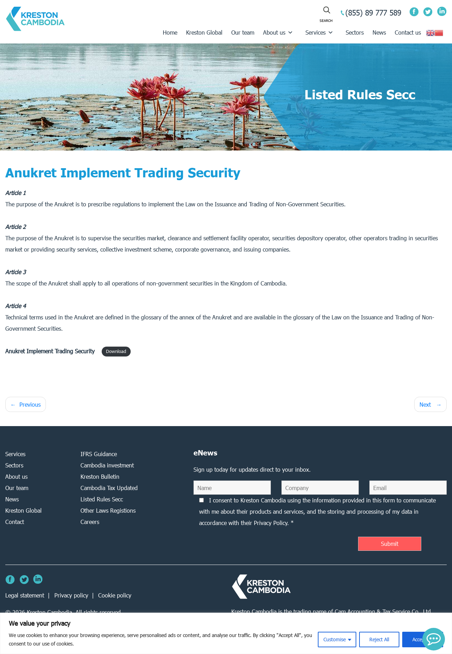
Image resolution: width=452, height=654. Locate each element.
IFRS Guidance (99, 453)
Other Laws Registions (108, 510)
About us (278, 32)
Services (319, 32)
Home (170, 32)
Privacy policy (71, 595)
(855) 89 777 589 (373, 12)
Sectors (355, 32)
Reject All (379, 639)
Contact (14, 521)
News (379, 32)
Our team (242, 32)
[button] (433, 639)
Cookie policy (114, 595)
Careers (90, 521)
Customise (334, 639)
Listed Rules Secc (102, 499)
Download (116, 351)
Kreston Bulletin (100, 476)
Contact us (408, 32)
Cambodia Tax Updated (109, 487)
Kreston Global (204, 32)
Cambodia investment (107, 465)
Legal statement (24, 595)
